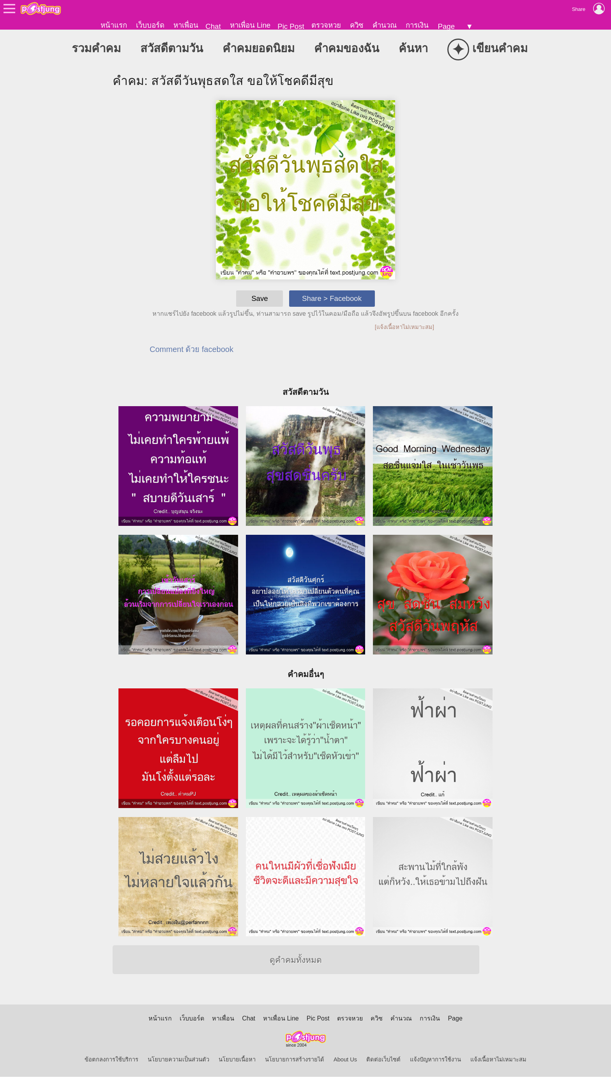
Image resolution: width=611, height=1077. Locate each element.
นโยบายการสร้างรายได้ (294, 1060)
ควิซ (357, 25)
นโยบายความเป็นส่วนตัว (178, 1060)
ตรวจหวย (326, 25)
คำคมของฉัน (346, 48)
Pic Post (290, 26)
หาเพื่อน (185, 25)
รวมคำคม (96, 48)
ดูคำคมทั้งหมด (296, 960)
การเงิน (417, 25)
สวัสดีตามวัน (171, 48)
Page (446, 26)
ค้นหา (413, 48)
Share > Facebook (332, 299)
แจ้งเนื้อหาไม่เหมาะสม (498, 1060)
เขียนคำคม (487, 49)
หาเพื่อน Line (250, 25)
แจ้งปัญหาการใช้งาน (435, 1060)
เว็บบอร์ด (150, 25)
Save (259, 299)
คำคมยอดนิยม (259, 48)
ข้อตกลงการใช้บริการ (111, 1060)
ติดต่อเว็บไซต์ (383, 1060)
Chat (213, 26)
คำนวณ (385, 25)
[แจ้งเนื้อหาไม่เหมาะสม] (404, 327)
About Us (345, 1060)
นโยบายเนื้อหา (237, 1060)
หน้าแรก (114, 25)
